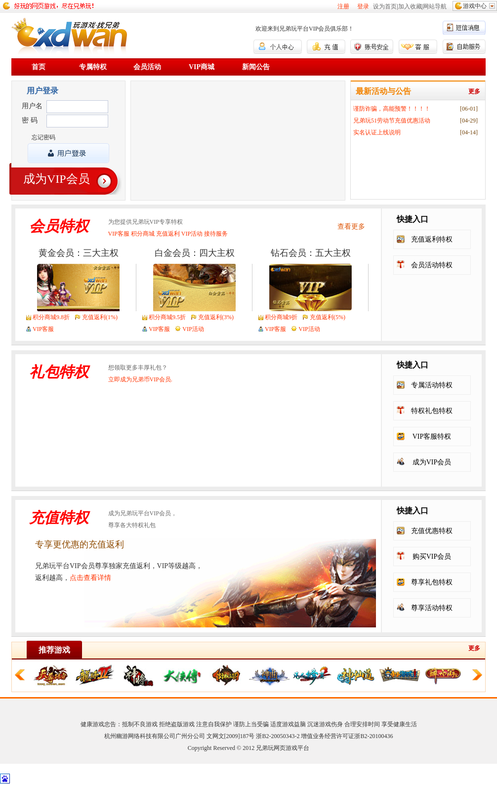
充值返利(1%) (100, 317)
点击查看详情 (90, 577)
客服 (418, 47)
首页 (38, 67)
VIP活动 (192, 233)
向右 (477, 674)
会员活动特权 (432, 265)
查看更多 (351, 226)
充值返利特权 (432, 239)
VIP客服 (118, 233)
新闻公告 (256, 67)
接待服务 (216, 233)
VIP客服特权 (432, 436)
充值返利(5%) (327, 317)
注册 (343, 6)
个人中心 (277, 47)
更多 (474, 91)
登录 (363, 6)
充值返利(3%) (216, 317)
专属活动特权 (432, 385)
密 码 (30, 120)
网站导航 (435, 6)
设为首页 (385, 6)
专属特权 (93, 67)
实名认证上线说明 (377, 132)
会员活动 (147, 67)
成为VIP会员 (56, 178)
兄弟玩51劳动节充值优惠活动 (391, 120)
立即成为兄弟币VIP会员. (140, 379)
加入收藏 (410, 6)
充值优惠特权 (432, 531)
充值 (326, 47)
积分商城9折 (281, 317)
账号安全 (372, 47)
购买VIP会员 (432, 556)
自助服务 (464, 47)
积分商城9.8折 (51, 317)
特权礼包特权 (432, 410)
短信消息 (464, 27)
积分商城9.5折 (167, 317)
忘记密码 (43, 137)
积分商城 (143, 233)
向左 (20, 674)
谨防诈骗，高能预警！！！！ (391, 108)
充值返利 (168, 233)
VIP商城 (201, 67)
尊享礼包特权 (432, 582)
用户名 (32, 106)
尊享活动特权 (432, 608)
